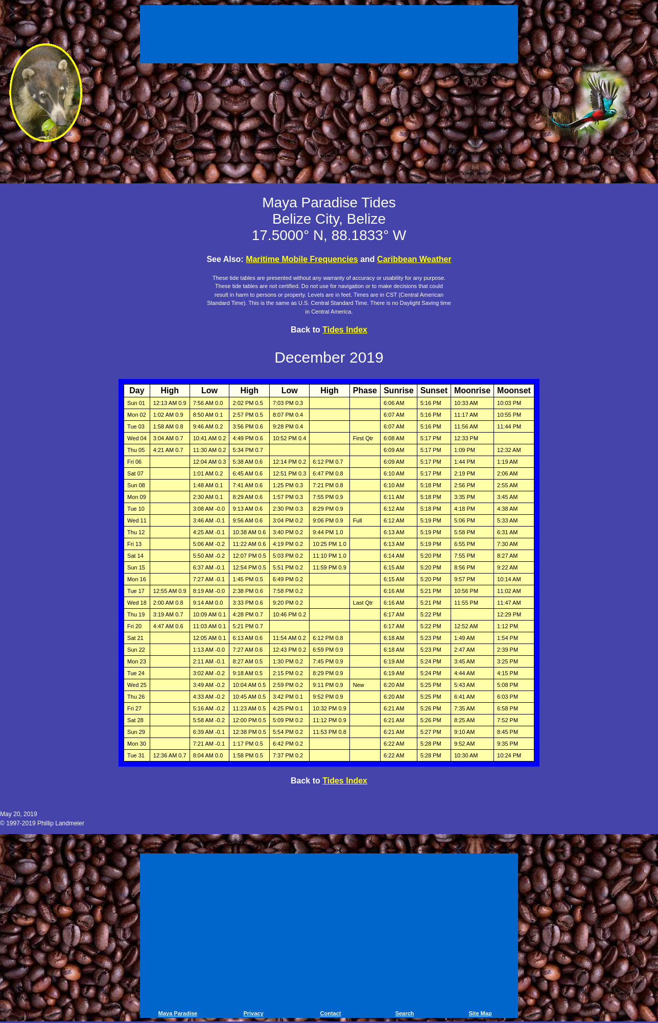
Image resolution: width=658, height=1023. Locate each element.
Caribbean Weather (414, 259)
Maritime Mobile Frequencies (302, 259)
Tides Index (344, 329)
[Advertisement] (329, 36)
